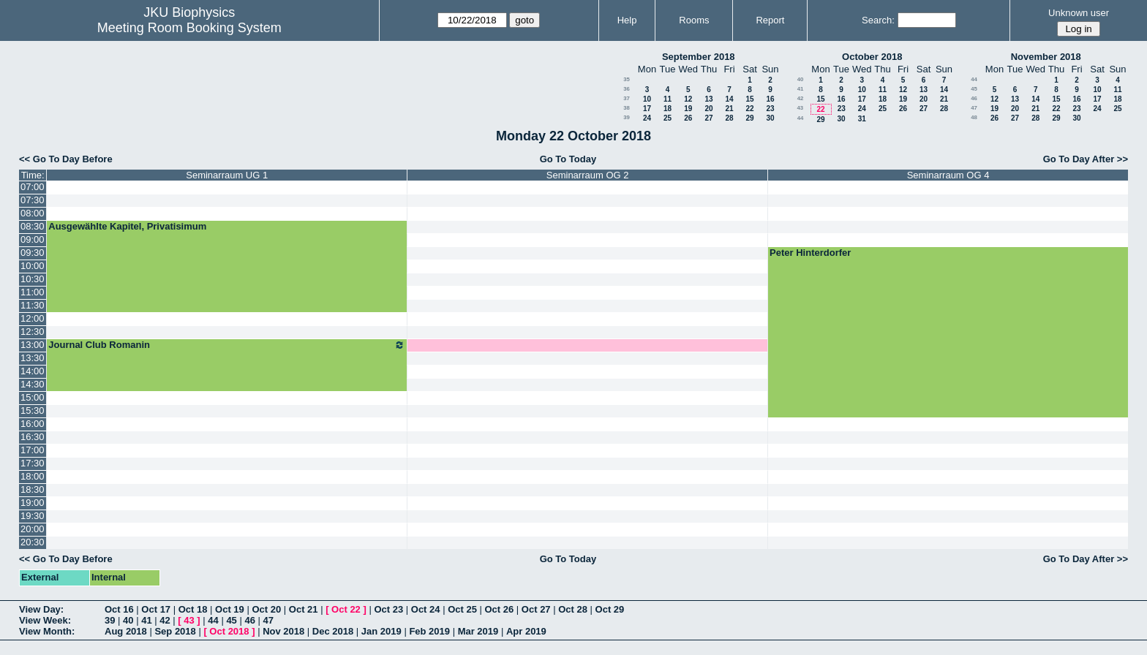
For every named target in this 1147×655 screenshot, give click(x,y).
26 (688, 118)
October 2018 (872, 56)
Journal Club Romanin (226, 345)
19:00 (32, 502)
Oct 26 (499, 609)
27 (708, 118)
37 (626, 98)
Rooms (694, 20)
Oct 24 (425, 609)
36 (626, 89)
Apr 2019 (526, 631)
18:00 (32, 476)
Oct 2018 (229, 631)
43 (800, 108)
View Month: (47, 631)
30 (770, 118)
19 (688, 109)
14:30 (32, 384)
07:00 (32, 186)
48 (974, 117)
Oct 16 (119, 609)
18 (667, 109)
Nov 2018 (283, 631)
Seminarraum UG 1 (227, 175)
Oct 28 (572, 609)
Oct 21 (303, 609)
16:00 (32, 423)
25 (667, 118)
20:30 (32, 542)
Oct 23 (388, 609)
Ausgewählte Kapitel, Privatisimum (127, 226)
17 (647, 109)
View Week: (45, 620)
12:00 (32, 318)
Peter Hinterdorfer (810, 252)
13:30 (32, 357)
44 (800, 118)
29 (749, 118)
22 (749, 109)
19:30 (32, 515)
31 (862, 119)
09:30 (32, 252)
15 (749, 99)
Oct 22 (346, 609)
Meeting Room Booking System (189, 27)
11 (667, 99)
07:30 (32, 199)
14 (729, 99)
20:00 (32, 528)
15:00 (32, 397)
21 (729, 109)
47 (974, 108)
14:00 (32, 371)
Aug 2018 (126, 631)
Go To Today (568, 159)
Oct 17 (155, 609)
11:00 (32, 292)
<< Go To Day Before (66, 159)
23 (770, 109)
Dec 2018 (332, 631)
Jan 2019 (381, 631)
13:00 (32, 344)
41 (800, 89)
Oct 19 (229, 609)
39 (626, 117)
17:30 (32, 463)
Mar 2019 (478, 631)
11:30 (32, 305)
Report (770, 20)
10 (647, 99)
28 (729, 118)
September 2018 (698, 56)
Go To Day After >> (1085, 159)
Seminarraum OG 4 (948, 175)
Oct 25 (462, 609)
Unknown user (1078, 12)
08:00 (32, 213)
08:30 (32, 226)
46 (974, 98)
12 (688, 99)
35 (626, 79)
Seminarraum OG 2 (587, 175)
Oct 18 (193, 609)
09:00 (32, 239)
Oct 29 (610, 609)
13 (708, 99)
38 (626, 108)
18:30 (32, 489)
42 (800, 98)
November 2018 (1046, 56)
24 (647, 118)
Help (627, 20)
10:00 (32, 265)
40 (800, 79)
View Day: (41, 609)
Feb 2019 (429, 631)
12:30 (32, 331)
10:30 (32, 278)
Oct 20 (266, 609)
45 (974, 89)
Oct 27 (536, 609)
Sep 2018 (174, 631)
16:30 (32, 436)
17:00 (32, 449)
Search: (878, 20)
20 (708, 109)
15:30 (32, 410)
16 (770, 99)
